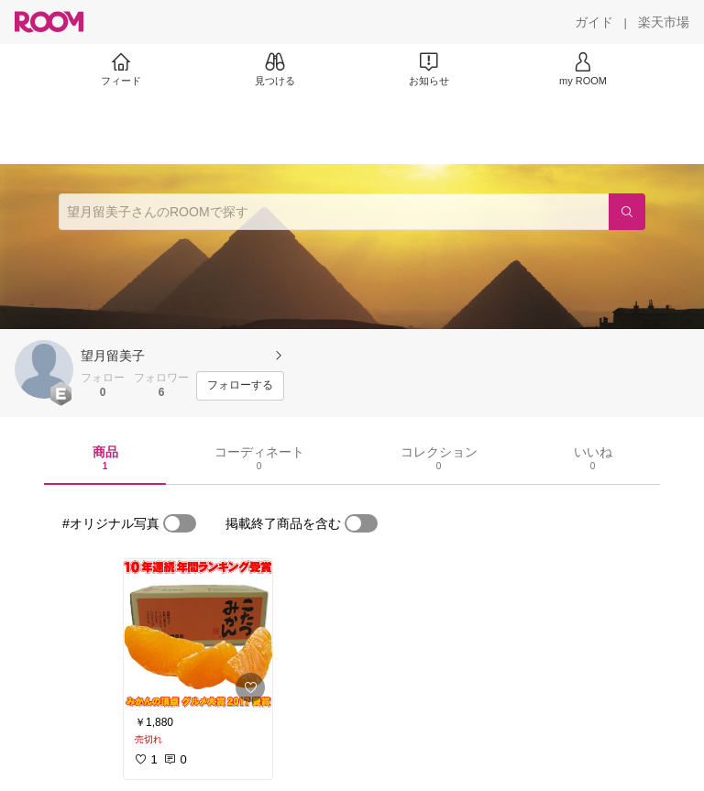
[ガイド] (594, 22)
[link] (198, 634)
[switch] (179, 523)
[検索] (627, 211)
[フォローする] (240, 386)
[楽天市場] (663, 22)
